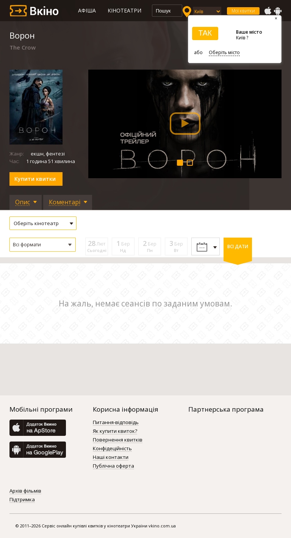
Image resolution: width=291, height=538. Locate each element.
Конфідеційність (112, 449)
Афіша (87, 10)
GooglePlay (278, 11)
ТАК (205, 33)
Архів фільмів (25, 491)
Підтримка (22, 500)
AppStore (267, 11)
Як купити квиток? (115, 431)
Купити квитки (35, 178)
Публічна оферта (113, 466)
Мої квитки (243, 11)
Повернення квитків (117, 440)
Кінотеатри (124, 10)
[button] (42, 245)
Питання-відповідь (116, 423)
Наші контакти (110, 457)
